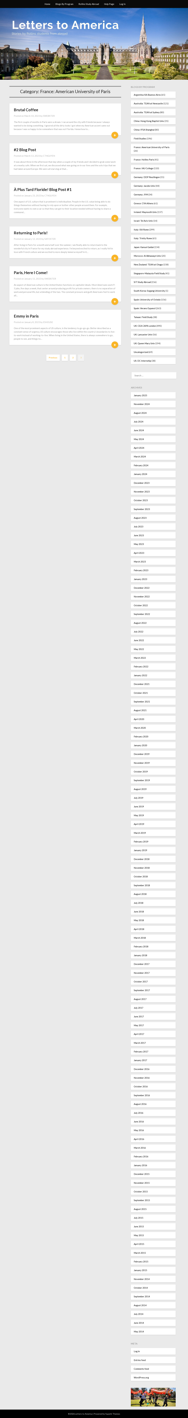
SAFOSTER (50, 239)
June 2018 (139, 911)
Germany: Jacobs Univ (144, 185)
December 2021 (141, 684)
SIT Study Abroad (142, 282)
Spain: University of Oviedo (147, 299)
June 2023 (139, 535)
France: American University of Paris (151, 147)
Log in (137, 1351)
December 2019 (141, 754)
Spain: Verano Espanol (144, 308)
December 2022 (141, 587)
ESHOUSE (48, 322)
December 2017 (141, 964)
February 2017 (141, 1051)
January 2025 (140, 395)
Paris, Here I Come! (31, 272)
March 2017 (140, 1043)
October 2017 (141, 981)
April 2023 (139, 553)
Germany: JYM (141, 194)
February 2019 (141, 841)
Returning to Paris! (31, 232)
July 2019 (138, 797)
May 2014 (139, 1331)
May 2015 (139, 1235)
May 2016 (139, 1130)
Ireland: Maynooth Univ (145, 212)
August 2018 (140, 894)
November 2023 (142, 491)
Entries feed (140, 1360)
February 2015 (141, 1261)
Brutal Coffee (26, 109)
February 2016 (141, 1156)
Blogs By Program (64, 4)
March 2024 (140, 456)
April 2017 (139, 1034)
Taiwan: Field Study (143, 317)
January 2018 (140, 955)
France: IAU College (143, 168)
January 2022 (140, 675)
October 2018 (141, 876)
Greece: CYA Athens (143, 203)
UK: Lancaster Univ (143, 334)
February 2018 (141, 946)
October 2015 (141, 1191)
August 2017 (140, 999)
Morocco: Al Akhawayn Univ (147, 255)
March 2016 (140, 1147)
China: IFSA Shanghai (144, 129)
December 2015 (141, 1174)
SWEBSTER (49, 115)
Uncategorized (141, 352)
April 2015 (139, 1244)
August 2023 (140, 517)
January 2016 (140, 1165)
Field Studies (140, 138)
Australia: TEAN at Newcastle (148, 103)
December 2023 (141, 483)
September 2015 (142, 1200)
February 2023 (141, 570)
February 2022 (141, 666)
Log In (122, 4)
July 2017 (138, 1007)
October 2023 (141, 500)
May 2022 (139, 649)
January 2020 (140, 745)
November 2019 (142, 763)
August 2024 (140, 413)
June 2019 (139, 806)
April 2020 (139, 719)
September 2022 (142, 614)
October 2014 (141, 1287)
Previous (53, 357)
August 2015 (140, 1209)
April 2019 (139, 824)
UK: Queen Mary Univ (144, 343)
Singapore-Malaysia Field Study (149, 273)
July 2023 (138, 526)
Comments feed (141, 1368)
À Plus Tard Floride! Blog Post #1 (43, 189)
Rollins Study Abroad (88, 4)
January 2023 (140, 579)
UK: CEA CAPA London (145, 325)
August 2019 (140, 789)
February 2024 (141, 465)
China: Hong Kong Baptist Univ (149, 121)
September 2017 (142, 990)
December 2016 (141, 1069)
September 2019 (142, 780)
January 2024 (140, 474)
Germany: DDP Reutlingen (147, 177)
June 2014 (139, 1322)
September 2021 (142, 701)
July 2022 (138, 631)
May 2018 (139, 920)
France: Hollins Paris (144, 159)
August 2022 (140, 623)
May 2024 (139, 439)
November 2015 (142, 1182)
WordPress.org (141, 1377)
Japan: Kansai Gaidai (144, 247)
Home (47, 4)
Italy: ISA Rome (141, 229)
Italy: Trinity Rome (143, 238)
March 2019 (140, 833)
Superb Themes (112, 1414)
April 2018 (139, 929)
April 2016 (139, 1139)
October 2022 (141, 605)
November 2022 (142, 596)
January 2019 (140, 850)
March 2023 (140, 561)
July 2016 (138, 1113)
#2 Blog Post (25, 149)
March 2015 (140, 1252)
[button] (148, 1403)
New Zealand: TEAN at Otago (148, 264)
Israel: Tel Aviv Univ (143, 220)
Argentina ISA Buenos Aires (147, 94)
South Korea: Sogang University (149, 290)
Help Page (109, 4)
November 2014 (142, 1279)
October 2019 (141, 771)
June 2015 (139, 1226)
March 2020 (140, 727)
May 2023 (139, 544)
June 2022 (139, 640)
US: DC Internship (142, 360)
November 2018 (142, 867)
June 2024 (139, 430)
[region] (153, 1397)
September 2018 (142, 885)
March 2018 (140, 937)
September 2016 (142, 1095)
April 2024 (139, 447)
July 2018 (138, 903)
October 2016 (141, 1086)
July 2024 (138, 421)
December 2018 (141, 859)
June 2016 (139, 1121)
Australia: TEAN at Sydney (147, 112)
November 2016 (142, 1077)
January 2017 (140, 1060)
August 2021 (140, 710)
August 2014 (140, 1305)
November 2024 (142, 404)
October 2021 (141, 693)
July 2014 (138, 1314)
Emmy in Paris (26, 316)
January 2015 (140, 1270)
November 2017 (142, 973)
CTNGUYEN (49, 155)
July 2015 (138, 1217)
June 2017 (139, 1016)
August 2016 (140, 1104)
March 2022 (140, 657)
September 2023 (142, 509)
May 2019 (139, 815)
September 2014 (142, 1296)
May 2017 (139, 1025)
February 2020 (141, 736)
